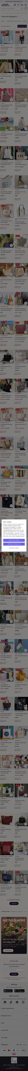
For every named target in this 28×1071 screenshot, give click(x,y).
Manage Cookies (14, 548)
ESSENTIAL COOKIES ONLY (14, 544)
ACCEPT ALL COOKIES (14, 540)
